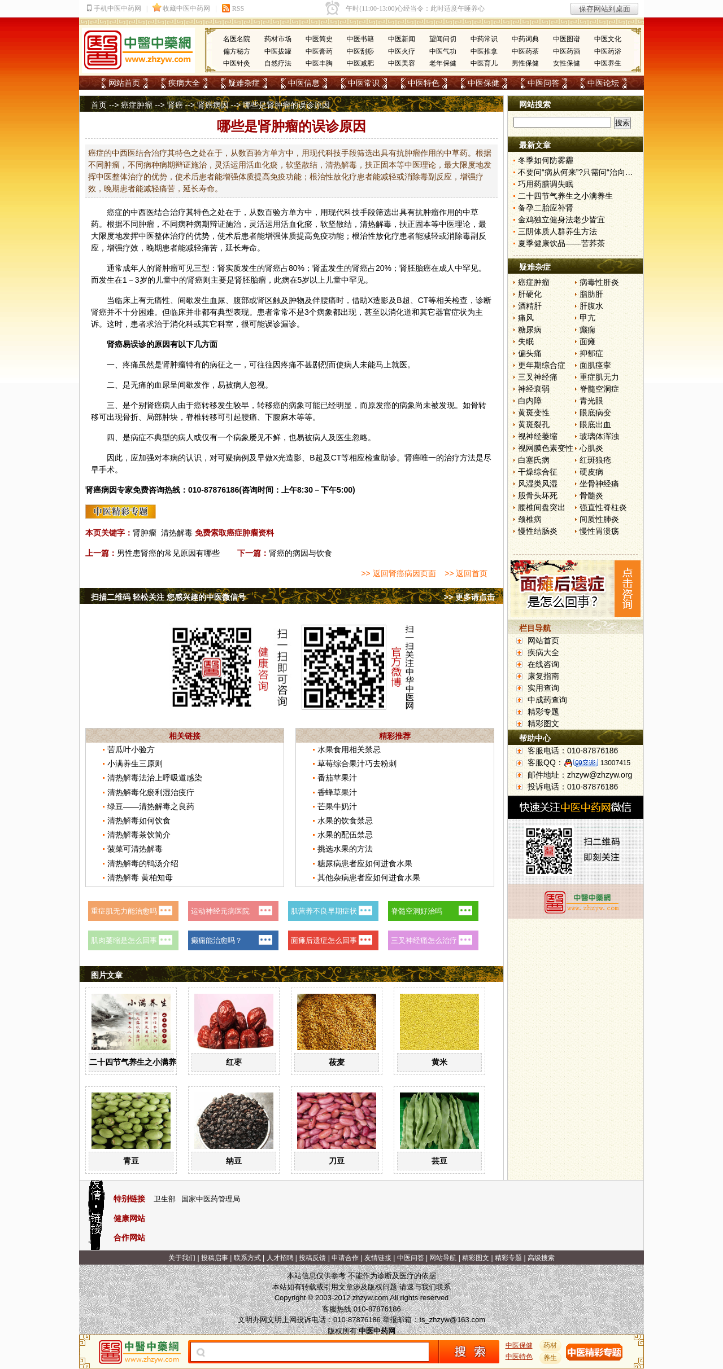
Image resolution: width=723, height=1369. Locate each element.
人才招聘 (280, 1258)
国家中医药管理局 (210, 1199)
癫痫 (587, 329)
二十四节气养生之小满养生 (136, 1062)
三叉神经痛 (538, 376)
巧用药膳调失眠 (545, 183)
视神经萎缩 (538, 436)
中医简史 (319, 39)
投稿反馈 (312, 1258)
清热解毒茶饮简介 (139, 834)
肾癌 (175, 104)
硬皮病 (591, 471)
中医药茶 (525, 51)
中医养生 (607, 63)
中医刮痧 (360, 51)
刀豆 (337, 1160)
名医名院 (236, 39)
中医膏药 (319, 51)
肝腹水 (591, 305)
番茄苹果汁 (337, 777)
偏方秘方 (236, 51)
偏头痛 (530, 353)
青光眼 (591, 400)
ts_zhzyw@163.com (452, 1319)
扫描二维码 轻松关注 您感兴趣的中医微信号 (168, 597)
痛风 (526, 317)
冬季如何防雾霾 (545, 160)
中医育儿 (484, 63)
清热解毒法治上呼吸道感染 (154, 777)
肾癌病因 (213, 104)
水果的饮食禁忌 (345, 820)
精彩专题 (543, 711)
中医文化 (607, 39)
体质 (289, 235)
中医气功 (442, 51)
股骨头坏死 (538, 495)
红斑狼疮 (595, 459)
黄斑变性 (534, 412)
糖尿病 (530, 329)
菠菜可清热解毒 (135, 848)
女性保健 (566, 63)
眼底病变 (595, 412)
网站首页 (124, 82)
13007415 (615, 763)
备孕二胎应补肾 (545, 207)
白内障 (530, 400)
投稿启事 (214, 1258)
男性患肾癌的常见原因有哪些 (168, 553)
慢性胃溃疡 (599, 531)
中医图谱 (566, 39)
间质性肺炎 (599, 519)
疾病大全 (184, 82)
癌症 (115, 212)
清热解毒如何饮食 (139, 820)
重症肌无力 (599, 376)
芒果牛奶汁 (337, 806)
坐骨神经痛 (599, 483)
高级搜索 (541, 1258)
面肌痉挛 (595, 365)
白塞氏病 (534, 459)
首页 (99, 104)
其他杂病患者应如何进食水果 (368, 877)
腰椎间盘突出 (541, 507)
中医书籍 (360, 39)
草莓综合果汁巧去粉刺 (357, 763)
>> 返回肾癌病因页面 (398, 573)
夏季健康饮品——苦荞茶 (561, 243)
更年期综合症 (541, 365)
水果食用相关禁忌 (349, 749)
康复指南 (543, 676)
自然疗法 (277, 63)
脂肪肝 (591, 294)
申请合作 (345, 1258)
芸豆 (439, 1160)
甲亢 (587, 317)
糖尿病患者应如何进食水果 (364, 863)
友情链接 (377, 1258)
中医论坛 (603, 82)
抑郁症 (591, 353)
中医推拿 (484, 51)
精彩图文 (543, 723)
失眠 (526, 341)
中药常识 (484, 39)
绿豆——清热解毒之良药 (150, 806)
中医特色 (423, 82)
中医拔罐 (277, 51)
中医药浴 (607, 51)
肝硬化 (530, 294)
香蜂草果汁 (337, 792)
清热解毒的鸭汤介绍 (142, 863)
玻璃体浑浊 (599, 436)
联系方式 (247, 1258)
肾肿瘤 (144, 532)
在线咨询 (543, 664)
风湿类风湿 (538, 483)
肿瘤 (431, 212)
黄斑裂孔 (534, 424)
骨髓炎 (591, 495)
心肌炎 (591, 448)
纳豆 (234, 1160)
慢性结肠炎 (538, 531)
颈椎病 (530, 519)
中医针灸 (236, 63)
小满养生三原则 (135, 763)
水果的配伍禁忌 (345, 834)
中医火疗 (401, 51)
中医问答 (543, 82)
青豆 (131, 1160)
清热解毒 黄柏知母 (140, 877)
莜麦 (337, 1062)
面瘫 (587, 341)
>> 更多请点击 (469, 597)
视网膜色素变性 (545, 448)
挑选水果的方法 (345, 848)
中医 (447, 224)
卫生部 (165, 1199)
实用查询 (543, 687)
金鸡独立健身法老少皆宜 (561, 219)
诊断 (483, 300)
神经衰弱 (534, 388)
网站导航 (442, 1258)
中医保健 (483, 82)
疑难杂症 (244, 82)
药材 (551, 1345)
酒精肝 (530, 305)
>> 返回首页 (466, 573)
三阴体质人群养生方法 (557, 231)
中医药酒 (566, 51)
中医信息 (304, 82)
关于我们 (181, 1258)
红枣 (234, 1062)
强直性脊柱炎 (603, 507)
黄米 (439, 1062)
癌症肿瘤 (137, 104)
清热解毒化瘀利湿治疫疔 (150, 792)
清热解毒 (177, 532)
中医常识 (364, 82)
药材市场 (277, 39)
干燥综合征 (538, 471)
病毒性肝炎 (599, 282)
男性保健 (525, 63)
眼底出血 (595, 424)
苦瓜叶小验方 (131, 749)
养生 (551, 1358)
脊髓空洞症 (599, 388)
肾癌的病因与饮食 (300, 553)
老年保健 (442, 63)
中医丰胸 (319, 63)
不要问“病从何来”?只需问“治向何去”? (583, 172)
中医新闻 (401, 39)
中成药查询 (547, 699)
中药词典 (525, 39)
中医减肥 (360, 63)
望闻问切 (442, 39)
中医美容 (401, 63)
